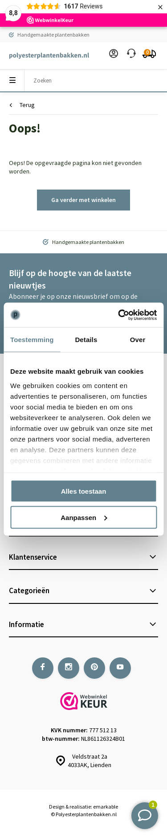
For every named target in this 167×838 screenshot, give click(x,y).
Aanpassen (84, 517)
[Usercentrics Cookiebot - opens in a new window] (119, 315)
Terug (22, 105)
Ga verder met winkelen (83, 200)
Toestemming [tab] (32, 339)
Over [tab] (138, 339)
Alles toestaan (83, 491)
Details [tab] (86, 339)
